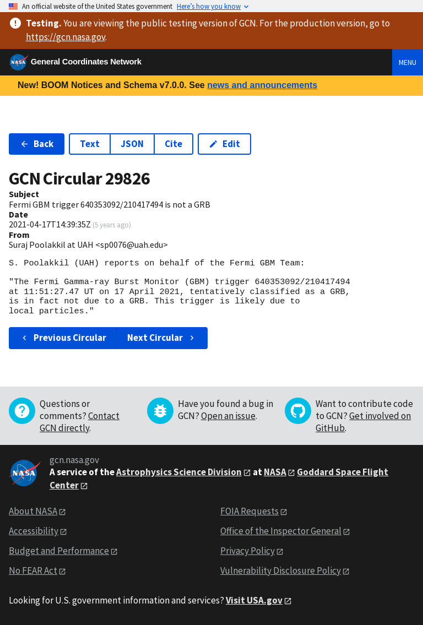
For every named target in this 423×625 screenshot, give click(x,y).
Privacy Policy (247, 551)
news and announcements (262, 85)
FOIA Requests (249, 511)
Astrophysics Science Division (179, 472)
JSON (132, 144)
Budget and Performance (59, 551)
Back (36, 144)
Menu (407, 62)
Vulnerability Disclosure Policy (280, 570)
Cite (173, 144)
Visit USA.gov (254, 600)
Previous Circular (63, 337)
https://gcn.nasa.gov (65, 37)
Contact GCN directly (80, 422)
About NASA (33, 511)
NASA (275, 472)
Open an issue (228, 416)
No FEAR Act (33, 570)
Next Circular (162, 337)
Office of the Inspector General (280, 531)
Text (90, 144)
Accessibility (33, 531)
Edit (224, 144)
